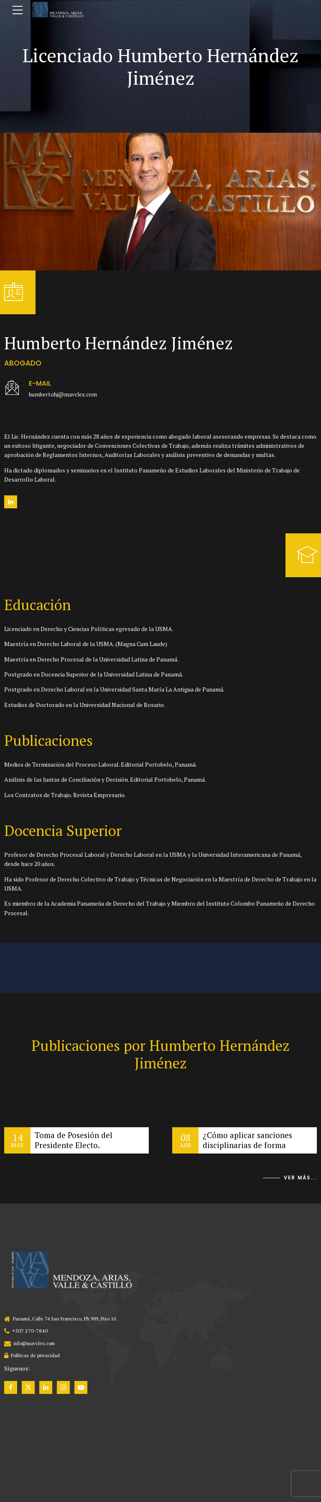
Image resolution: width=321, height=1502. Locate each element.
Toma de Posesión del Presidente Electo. (75, 1140)
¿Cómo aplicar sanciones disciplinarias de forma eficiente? (249, 1145)
